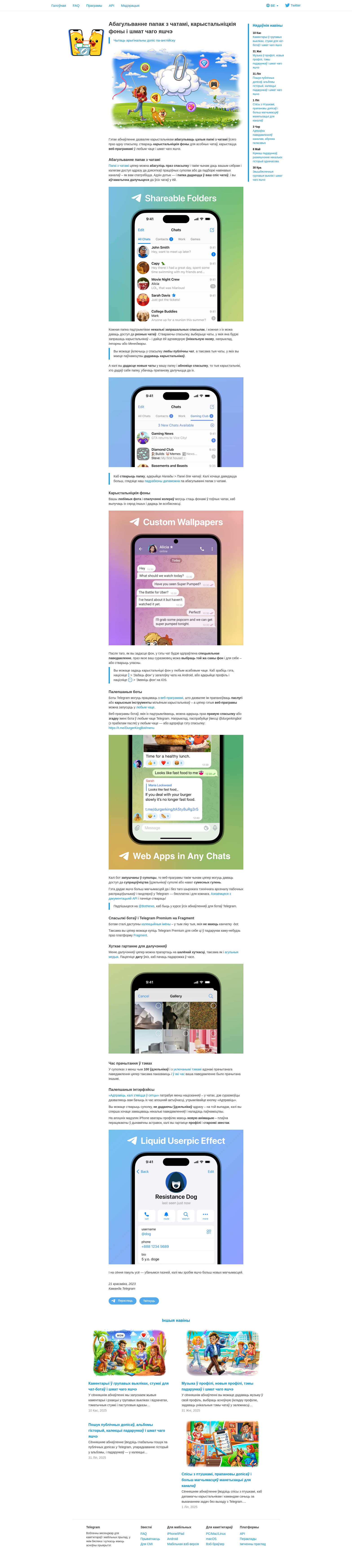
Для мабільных (179, 1527)
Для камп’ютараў (219, 1527)
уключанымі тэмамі (188, 1069)
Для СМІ (147, 1544)
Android (172, 1539)
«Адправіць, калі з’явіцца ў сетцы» (134, 1095)
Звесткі (146, 1527)
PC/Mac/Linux (216, 1533)
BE (272, 5)
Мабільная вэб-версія (183, 1544)
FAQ (76, 5)
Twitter (293, 5)
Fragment (140, 935)
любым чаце (145, 707)
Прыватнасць (150, 1539)
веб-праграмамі (172, 698)
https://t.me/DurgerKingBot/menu (131, 728)
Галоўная (58, 5)
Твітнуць (149, 1300)
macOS (211, 1539)
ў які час (179, 1074)
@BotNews (146, 906)
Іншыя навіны (176, 1320)
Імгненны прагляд (253, 1544)
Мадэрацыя (130, 5)
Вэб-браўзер (215, 1544)
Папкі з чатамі (119, 165)
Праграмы (94, 5)
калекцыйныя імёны (156, 924)
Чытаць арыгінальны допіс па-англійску (144, 40)
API (111, 5)
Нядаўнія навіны (268, 25)
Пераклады (248, 1539)
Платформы (249, 1527)
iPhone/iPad (175, 1533)
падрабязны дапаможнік (162, 481)
